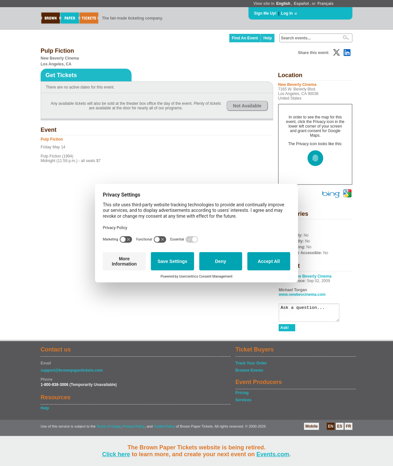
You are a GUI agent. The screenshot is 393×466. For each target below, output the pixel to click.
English (283, 3)
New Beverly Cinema (312, 276)
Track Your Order (251, 366)
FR (348, 429)
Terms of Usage (108, 429)
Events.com (273, 454)
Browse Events (249, 373)
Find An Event (245, 38)
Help (267, 38)
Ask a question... (312, 314)
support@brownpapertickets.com (72, 373)
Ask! (284, 330)
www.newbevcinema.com (302, 294)
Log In (287, 13)
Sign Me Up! (265, 13)
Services (243, 403)
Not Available (247, 105)
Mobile (311, 429)
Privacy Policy (134, 429)
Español (301, 3)
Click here (116, 454)
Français (325, 3)
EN (331, 429)
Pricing (242, 395)
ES (339, 429)
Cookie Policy (164, 429)
